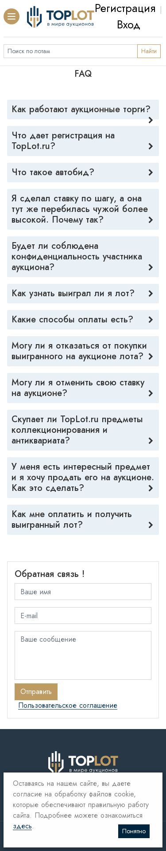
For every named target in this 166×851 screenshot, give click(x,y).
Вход (128, 24)
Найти (149, 51)
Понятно (134, 831)
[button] (11, 16)
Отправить (36, 691)
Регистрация (125, 8)
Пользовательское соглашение (67, 706)
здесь (22, 826)
